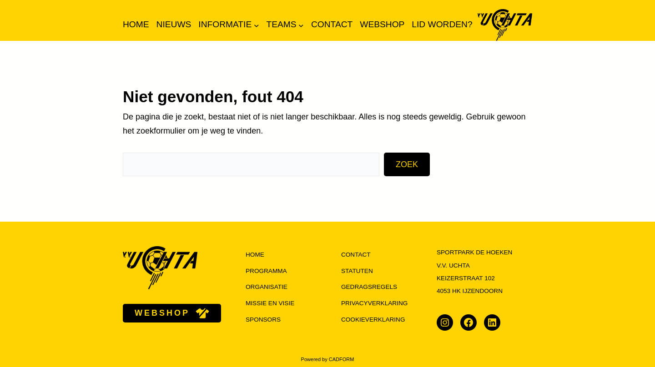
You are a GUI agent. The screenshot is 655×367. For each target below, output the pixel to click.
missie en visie (270, 303)
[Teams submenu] (301, 25)
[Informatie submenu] (256, 25)
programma (266, 271)
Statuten (357, 271)
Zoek (407, 164)
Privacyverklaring (374, 303)
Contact (356, 254)
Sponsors (263, 319)
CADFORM (341, 359)
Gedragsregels (369, 286)
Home (136, 24)
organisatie (266, 286)
